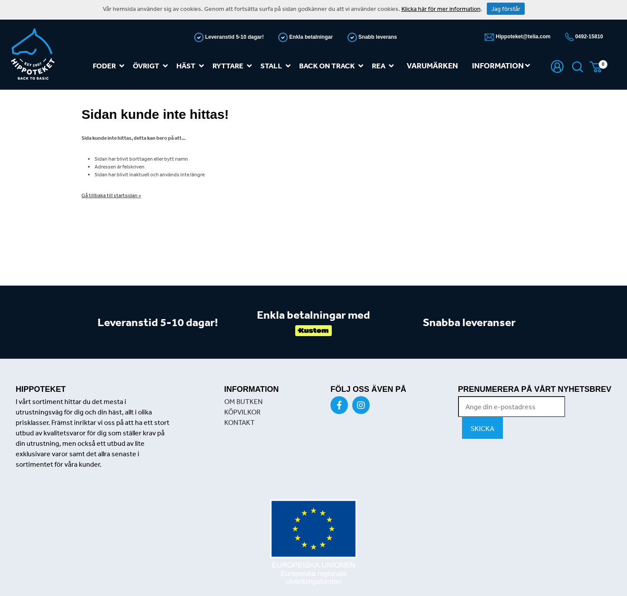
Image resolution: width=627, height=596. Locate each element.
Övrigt (152, 66)
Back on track (333, 66)
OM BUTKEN (243, 401)
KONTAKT (239, 422)
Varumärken (432, 66)
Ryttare (233, 66)
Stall (277, 66)
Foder (110, 66)
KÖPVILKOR (242, 411)
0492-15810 (588, 37)
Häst (191, 66)
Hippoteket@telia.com (522, 37)
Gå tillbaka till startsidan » (111, 195)
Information (501, 66)
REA (384, 66)
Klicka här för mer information (441, 9)
